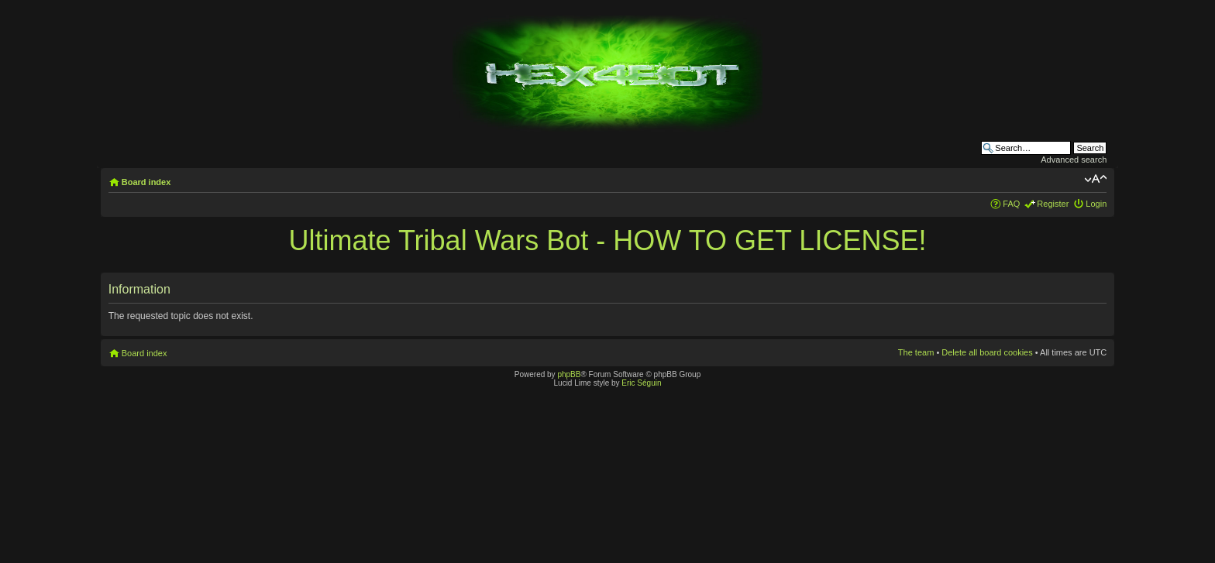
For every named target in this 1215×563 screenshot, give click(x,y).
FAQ (1011, 203)
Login (1096, 203)
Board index (146, 182)
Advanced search (1074, 159)
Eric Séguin (641, 383)
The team (916, 352)
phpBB (568, 374)
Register (1053, 203)
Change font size (1095, 179)
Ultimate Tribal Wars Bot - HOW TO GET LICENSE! (608, 240)
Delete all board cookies (986, 352)
